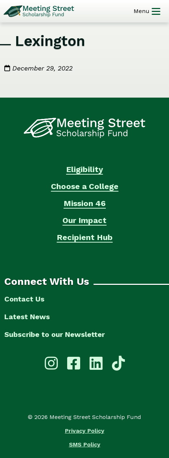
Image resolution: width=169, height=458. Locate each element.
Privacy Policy (84, 430)
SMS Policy (84, 444)
